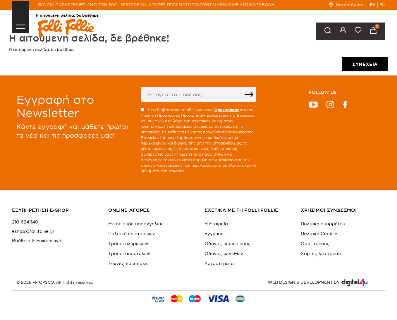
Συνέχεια (365, 64)
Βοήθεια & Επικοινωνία (37, 240)
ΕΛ (373, 4)
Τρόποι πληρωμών (128, 243)
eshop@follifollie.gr (33, 231)
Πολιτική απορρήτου (323, 223)
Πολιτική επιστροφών (131, 233)
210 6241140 (25, 222)
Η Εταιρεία (216, 223)
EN (382, 4)
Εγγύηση (214, 233)
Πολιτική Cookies (319, 233)
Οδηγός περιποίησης (227, 243)
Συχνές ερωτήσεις (128, 263)
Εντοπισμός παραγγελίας (136, 223)
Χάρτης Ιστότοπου (321, 253)
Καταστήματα (346, 4)
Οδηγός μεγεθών (223, 253)
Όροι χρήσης (315, 243)
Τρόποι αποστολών (129, 253)
